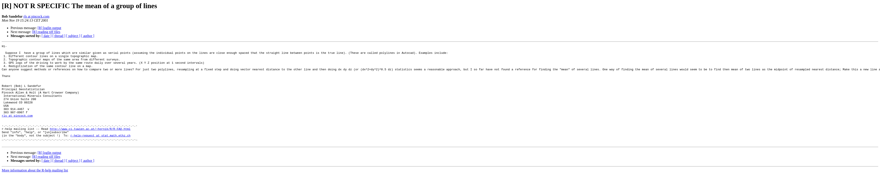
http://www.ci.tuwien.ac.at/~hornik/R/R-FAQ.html (90, 146)
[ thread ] (58, 36)
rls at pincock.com (37, 16)
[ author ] (87, 36)
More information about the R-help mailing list (35, 190)
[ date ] (46, 36)
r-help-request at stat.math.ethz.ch (100, 154)
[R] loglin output (49, 28)
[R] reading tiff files (46, 32)
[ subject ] (73, 36)
